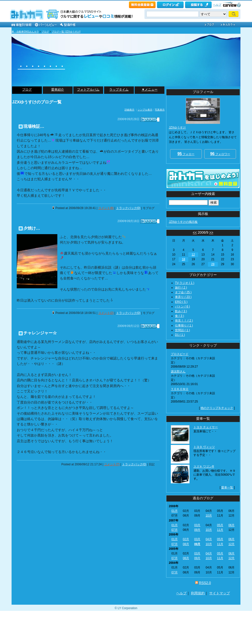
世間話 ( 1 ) (182, 330)
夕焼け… (31, 228)
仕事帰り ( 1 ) (184, 325)
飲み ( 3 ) (181, 311)
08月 (186, 544)
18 (183, 259)
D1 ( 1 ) (180, 335)
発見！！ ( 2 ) (184, 320)
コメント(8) (106, 208)
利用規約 (198, 593)
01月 (174, 511)
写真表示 (160, 109)
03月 (197, 525)
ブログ (45, 31)
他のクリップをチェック (217, 408)
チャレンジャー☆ (40, 333)
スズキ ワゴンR (203, 466)
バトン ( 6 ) (182, 306)
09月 (197, 530)
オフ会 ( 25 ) (183, 292)
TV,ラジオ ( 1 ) (184, 283)
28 (212, 264)
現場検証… (33, 126)
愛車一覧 (227, 487)
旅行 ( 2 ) (181, 287)
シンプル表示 (145, 109)
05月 (220, 525)
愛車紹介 (57, 89)
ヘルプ (217, 4)
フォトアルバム (88, 89)
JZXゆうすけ (177, 127)
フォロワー (220, 154)
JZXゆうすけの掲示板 (183, 222)
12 (193, 254)
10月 (208, 515)
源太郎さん (178, 371)
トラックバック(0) (128, 208)
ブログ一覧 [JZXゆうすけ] (66, 31)
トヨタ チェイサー (205, 427)
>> (211, 232)
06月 (231, 525)
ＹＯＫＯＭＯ (180, 389)
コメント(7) (112, 464)
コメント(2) (106, 313)
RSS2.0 (205, 583)
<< (195, 232)
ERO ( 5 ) (181, 302)
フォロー (185, 154)
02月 (186, 539)
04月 (208, 539)
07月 (174, 530)
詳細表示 (129, 109)
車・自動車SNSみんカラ (25, 31)
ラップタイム (118, 89)
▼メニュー (150, 89)
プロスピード (180, 354)
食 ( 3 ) (179, 316)
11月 (220, 530)
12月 (231, 544)
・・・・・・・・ (41, 66)
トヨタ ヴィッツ (204, 447)
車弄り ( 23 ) (183, 297)
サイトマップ (219, 593)
